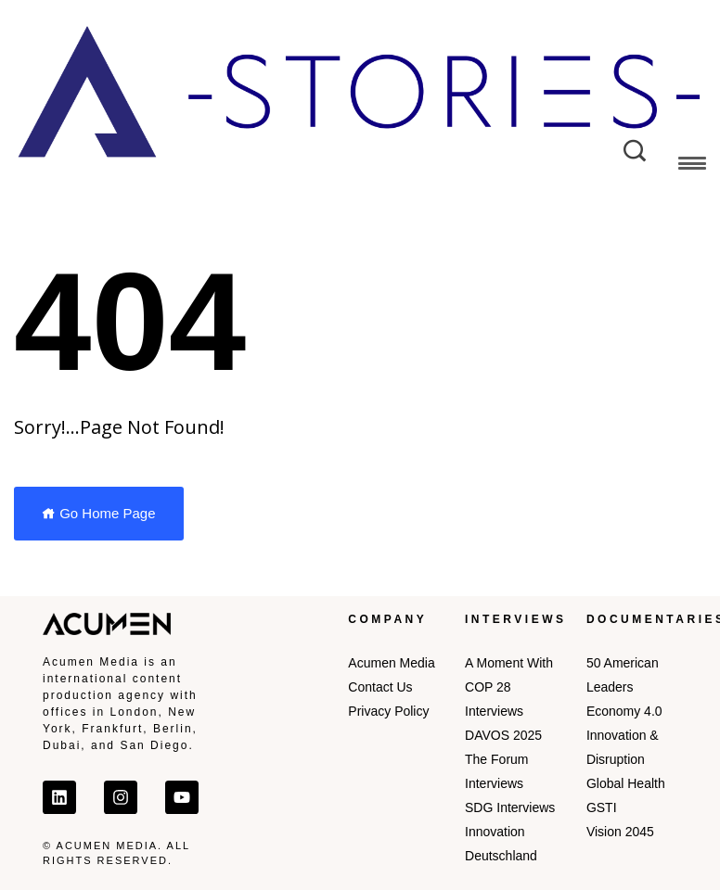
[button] (692, 166)
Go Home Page (99, 513)
